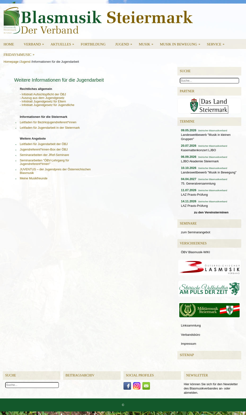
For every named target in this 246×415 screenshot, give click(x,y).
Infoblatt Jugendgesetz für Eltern (44, 101)
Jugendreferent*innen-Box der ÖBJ (44, 149)
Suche (10, 375)
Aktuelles (64, 42)
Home (9, 44)
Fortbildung (93, 44)
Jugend (125, 42)
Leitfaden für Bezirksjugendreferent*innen (48, 122)
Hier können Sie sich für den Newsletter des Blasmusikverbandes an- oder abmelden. (211, 388)
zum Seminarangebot (195, 232)
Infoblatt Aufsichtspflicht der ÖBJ (44, 94)
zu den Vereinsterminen (211, 212)
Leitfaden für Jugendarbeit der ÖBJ (44, 144)
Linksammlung (191, 325)
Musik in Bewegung (181, 42)
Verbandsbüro (190, 334)
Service (217, 42)
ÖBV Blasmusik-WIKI (195, 252)
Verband (35, 42)
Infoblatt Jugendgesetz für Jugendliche (48, 105)
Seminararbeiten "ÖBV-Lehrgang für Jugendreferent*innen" (44, 162)
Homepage (11, 61)
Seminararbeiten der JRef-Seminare (44, 155)
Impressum (188, 343)
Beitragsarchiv (80, 375)
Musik (147, 42)
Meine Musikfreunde (34, 178)
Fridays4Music (21, 53)
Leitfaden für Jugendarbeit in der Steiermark (50, 127)
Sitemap (187, 355)
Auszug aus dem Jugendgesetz (43, 98)
